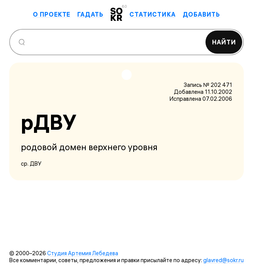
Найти (224, 42)
